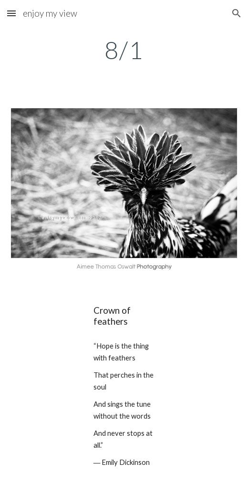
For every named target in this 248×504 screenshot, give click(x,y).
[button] (11, 13)
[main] (124, 50)
